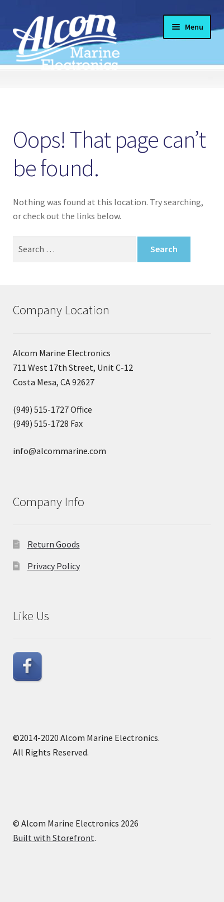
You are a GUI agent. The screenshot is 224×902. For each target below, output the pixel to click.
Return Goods (53, 544)
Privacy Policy (53, 566)
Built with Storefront (53, 837)
